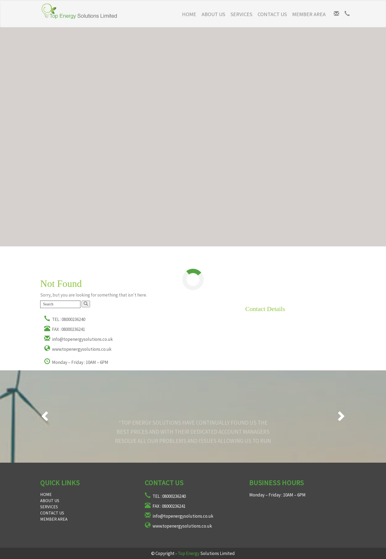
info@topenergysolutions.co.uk (78, 339)
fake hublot (260, 521)
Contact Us (272, 14)
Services (241, 14)
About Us (213, 14)
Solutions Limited (206, 553)
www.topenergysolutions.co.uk (78, 349)
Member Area (309, 14)
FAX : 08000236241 (64, 329)
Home (46, 494)
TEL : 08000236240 (64, 319)
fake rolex (259, 512)
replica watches (264, 503)
